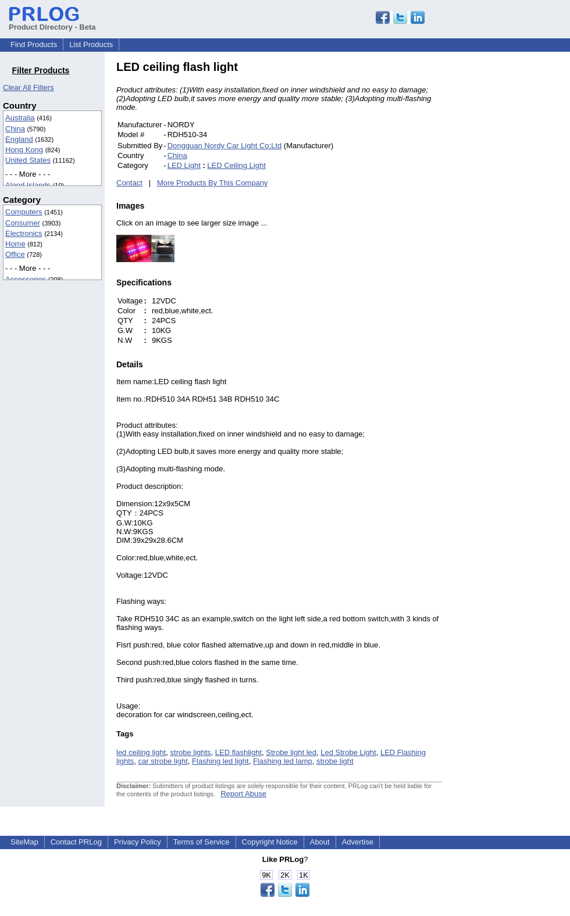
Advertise (357, 842)
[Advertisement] (520, 234)
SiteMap (24, 842)
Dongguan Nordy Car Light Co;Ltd (225, 145)
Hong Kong (24, 149)
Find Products (33, 44)
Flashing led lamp (282, 761)
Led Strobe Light (348, 752)
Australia (20, 117)
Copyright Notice (270, 842)
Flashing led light (220, 761)
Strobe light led (291, 752)
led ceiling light (141, 752)
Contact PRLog (76, 842)
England (19, 139)
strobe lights (190, 752)
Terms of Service (201, 842)
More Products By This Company (212, 182)
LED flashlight (238, 752)
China (15, 128)
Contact (129, 182)
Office (15, 254)
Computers (23, 211)
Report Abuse (243, 793)
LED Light (184, 165)
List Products (91, 44)
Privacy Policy (137, 842)
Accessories (25, 279)
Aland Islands (28, 185)
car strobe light (163, 761)
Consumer (22, 223)
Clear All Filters (28, 87)
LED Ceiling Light (236, 165)
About (320, 842)
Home (15, 243)
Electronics (23, 233)
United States (28, 160)
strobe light (335, 761)
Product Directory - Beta (52, 22)
